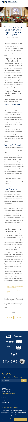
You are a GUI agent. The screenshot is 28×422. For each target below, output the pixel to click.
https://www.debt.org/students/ (12, 284)
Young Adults (14, 37)
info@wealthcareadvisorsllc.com (8, 393)
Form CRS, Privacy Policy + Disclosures (9, 407)
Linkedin (14, 321)
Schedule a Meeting (21, 419)
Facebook (9, 317)
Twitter (19, 317)
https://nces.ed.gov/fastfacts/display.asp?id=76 (14, 288)
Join (24, 380)
